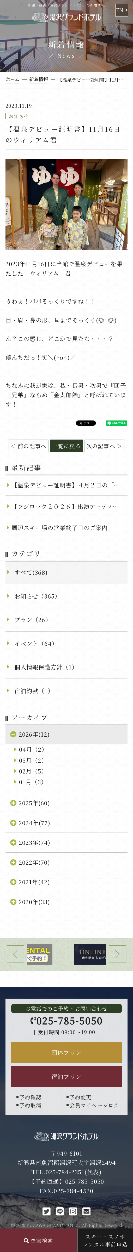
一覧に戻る (66, 446)
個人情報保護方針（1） (46, 667)
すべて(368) (31, 572)
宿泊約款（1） (34, 690)
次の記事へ (100, 446)
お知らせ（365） (37, 596)
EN (119, 10)
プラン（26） (32, 619)
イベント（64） (36, 643)
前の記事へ (32, 446)
